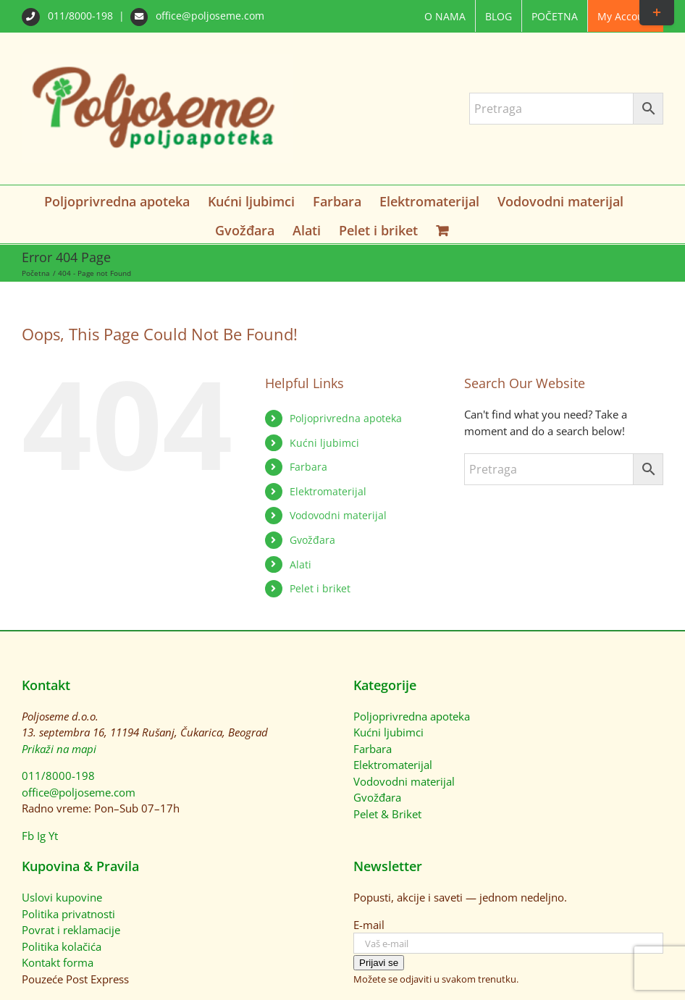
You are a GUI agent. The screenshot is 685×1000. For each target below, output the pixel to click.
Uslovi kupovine (62, 897)
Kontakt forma (57, 962)
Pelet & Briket (387, 814)
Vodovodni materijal (338, 515)
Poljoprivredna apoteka (346, 418)
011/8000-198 (69, 15)
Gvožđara (312, 540)
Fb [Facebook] (28, 835)
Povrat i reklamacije (71, 930)
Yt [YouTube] (53, 835)
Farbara (308, 467)
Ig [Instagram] (41, 835)
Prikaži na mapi (59, 748)
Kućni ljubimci (324, 443)
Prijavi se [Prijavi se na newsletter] (378, 962)
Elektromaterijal (328, 491)
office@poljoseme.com (197, 15)
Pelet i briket (320, 588)
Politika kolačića (61, 946)
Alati (300, 564)
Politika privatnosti (68, 914)
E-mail (368, 924)
